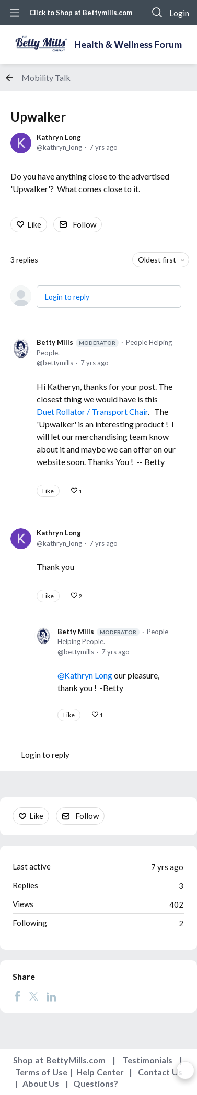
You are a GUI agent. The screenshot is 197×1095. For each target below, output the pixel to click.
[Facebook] (17, 996)
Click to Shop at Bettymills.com (80, 12)
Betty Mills (78, 342)
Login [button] (179, 13)
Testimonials (147, 1060)
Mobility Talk (46, 77)
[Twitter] (33, 996)
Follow (84, 224)
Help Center (100, 1072)
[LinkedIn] (51, 996)
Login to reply (67, 296)
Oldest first (157, 259)
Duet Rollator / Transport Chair (92, 411)
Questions (93, 1083)
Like (34, 224)
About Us (40, 1083)
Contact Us (160, 1072)
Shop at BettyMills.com (59, 1060)
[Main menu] (14, 12)
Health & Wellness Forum (128, 44)
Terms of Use (41, 1072)
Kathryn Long (59, 137)
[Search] (157, 12)
